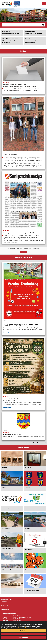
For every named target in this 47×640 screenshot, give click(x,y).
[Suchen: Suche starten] (43, 25)
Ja (20, 252)
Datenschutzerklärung (23, 628)
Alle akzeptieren (23, 637)
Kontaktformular (5, 609)
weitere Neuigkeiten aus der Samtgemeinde (35, 442)
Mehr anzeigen (7, 333)
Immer (24, 252)
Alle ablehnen (23, 634)
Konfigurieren (23, 630)
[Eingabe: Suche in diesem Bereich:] (21, 25)
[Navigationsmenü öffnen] (44, 3)
